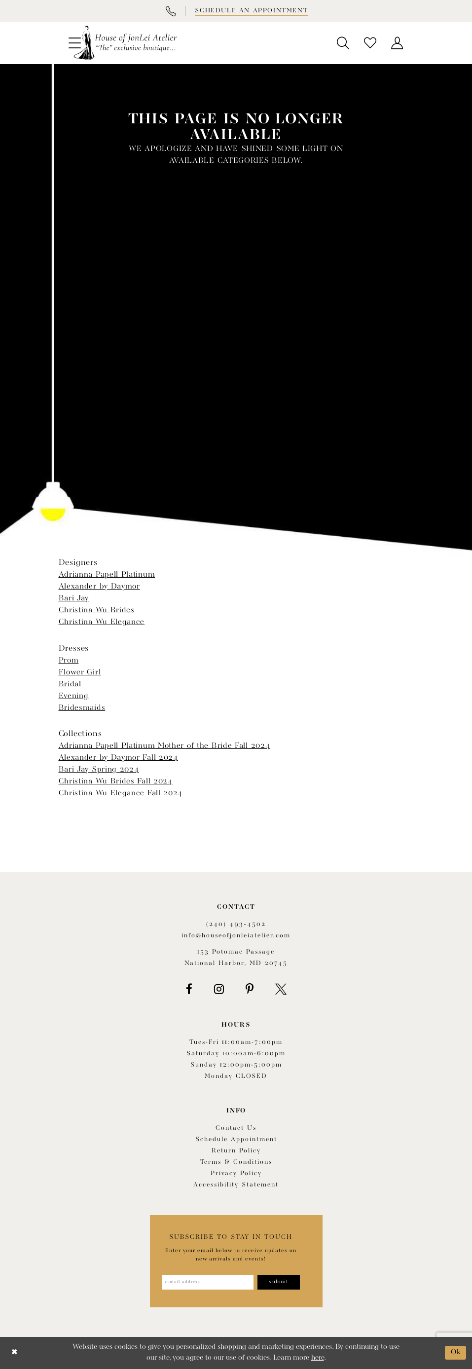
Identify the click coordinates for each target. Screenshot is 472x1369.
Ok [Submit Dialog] (456, 1352)
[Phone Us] (170, 11)
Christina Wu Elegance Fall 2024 (121, 793)
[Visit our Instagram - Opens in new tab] (219, 989)
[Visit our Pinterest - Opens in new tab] (250, 989)
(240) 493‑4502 (235, 924)
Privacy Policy (236, 1173)
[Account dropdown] (397, 43)
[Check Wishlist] (370, 43)
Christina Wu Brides (97, 610)
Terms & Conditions (236, 1162)
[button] (343, 43)
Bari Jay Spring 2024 (99, 769)
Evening (74, 696)
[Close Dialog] (14, 1353)
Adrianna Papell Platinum (107, 574)
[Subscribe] (279, 1282)
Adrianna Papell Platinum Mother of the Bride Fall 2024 (164, 745)
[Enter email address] (208, 1282)
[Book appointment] (250, 10)
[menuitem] (343, 43)
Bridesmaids (82, 707)
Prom (69, 660)
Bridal (70, 684)
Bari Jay (74, 598)
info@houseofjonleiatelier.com (236, 935)
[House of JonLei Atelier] (125, 43)
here (317, 1358)
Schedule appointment (236, 1139)
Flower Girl (80, 672)
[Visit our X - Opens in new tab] (281, 989)
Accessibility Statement (236, 1184)
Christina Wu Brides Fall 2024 (116, 781)
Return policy (236, 1150)
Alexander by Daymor (99, 586)
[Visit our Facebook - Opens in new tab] (189, 989)
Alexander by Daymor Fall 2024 (118, 757)
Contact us (236, 1128)
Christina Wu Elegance (102, 622)
